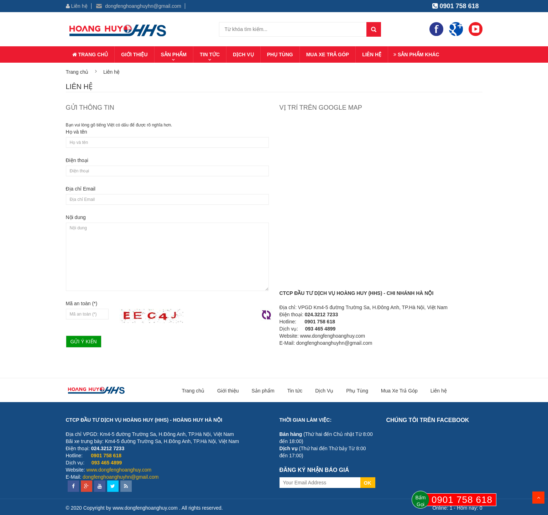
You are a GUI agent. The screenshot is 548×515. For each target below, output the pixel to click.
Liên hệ (77, 6)
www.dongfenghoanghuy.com (332, 336)
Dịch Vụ (243, 54)
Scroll (538, 497)
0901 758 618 (455, 6)
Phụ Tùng (280, 54)
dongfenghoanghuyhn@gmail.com (138, 6)
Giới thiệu (134, 54)
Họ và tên (76, 132)
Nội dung (76, 217)
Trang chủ (90, 54)
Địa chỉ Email (80, 189)
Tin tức (210, 54)
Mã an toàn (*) (82, 303)
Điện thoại (77, 160)
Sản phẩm (174, 54)
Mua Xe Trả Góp (327, 54)
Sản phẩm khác (416, 54)
